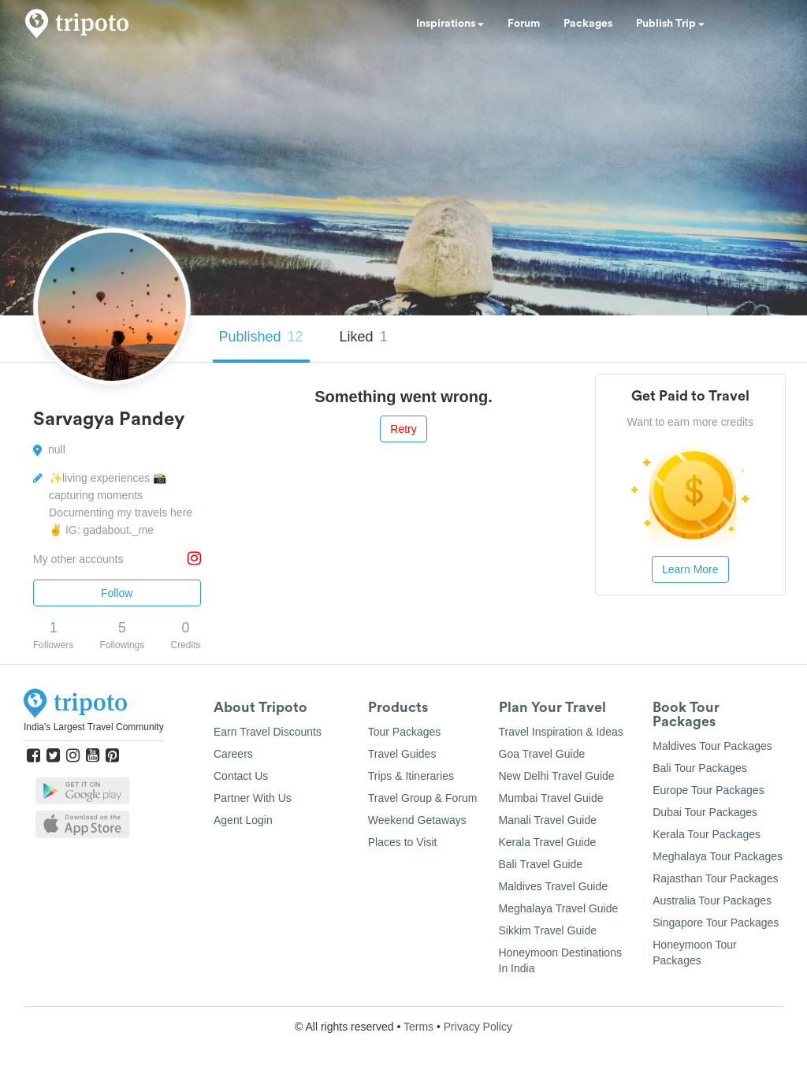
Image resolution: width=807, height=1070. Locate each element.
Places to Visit (402, 842)
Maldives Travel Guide (553, 886)
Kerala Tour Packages (707, 834)
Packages (587, 23)
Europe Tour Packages (708, 790)
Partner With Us (253, 798)
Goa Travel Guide (542, 754)
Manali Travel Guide (548, 820)
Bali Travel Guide (541, 864)
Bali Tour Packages (700, 768)
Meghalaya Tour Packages (718, 856)
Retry (403, 429)
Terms (418, 1026)
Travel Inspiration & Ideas (561, 731)
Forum (524, 23)
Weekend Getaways (417, 820)
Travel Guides (402, 754)
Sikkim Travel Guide (548, 930)
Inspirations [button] (450, 23)
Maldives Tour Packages (712, 746)
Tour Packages (404, 731)
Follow (116, 593)
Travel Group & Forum (423, 798)
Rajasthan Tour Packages (715, 878)
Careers (233, 754)
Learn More (690, 569)
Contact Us (241, 776)
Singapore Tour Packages (716, 922)
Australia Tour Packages (712, 900)
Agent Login (243, 820)
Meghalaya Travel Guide (559, 908)
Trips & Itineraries (411, 776)
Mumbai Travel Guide (551, 798)
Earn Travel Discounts (268, 731)
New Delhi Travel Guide (557, 776)
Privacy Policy (478, 1026)
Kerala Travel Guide (548, 842)
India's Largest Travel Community (94, 727)
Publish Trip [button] (670, 23)
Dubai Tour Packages (705, 812)
